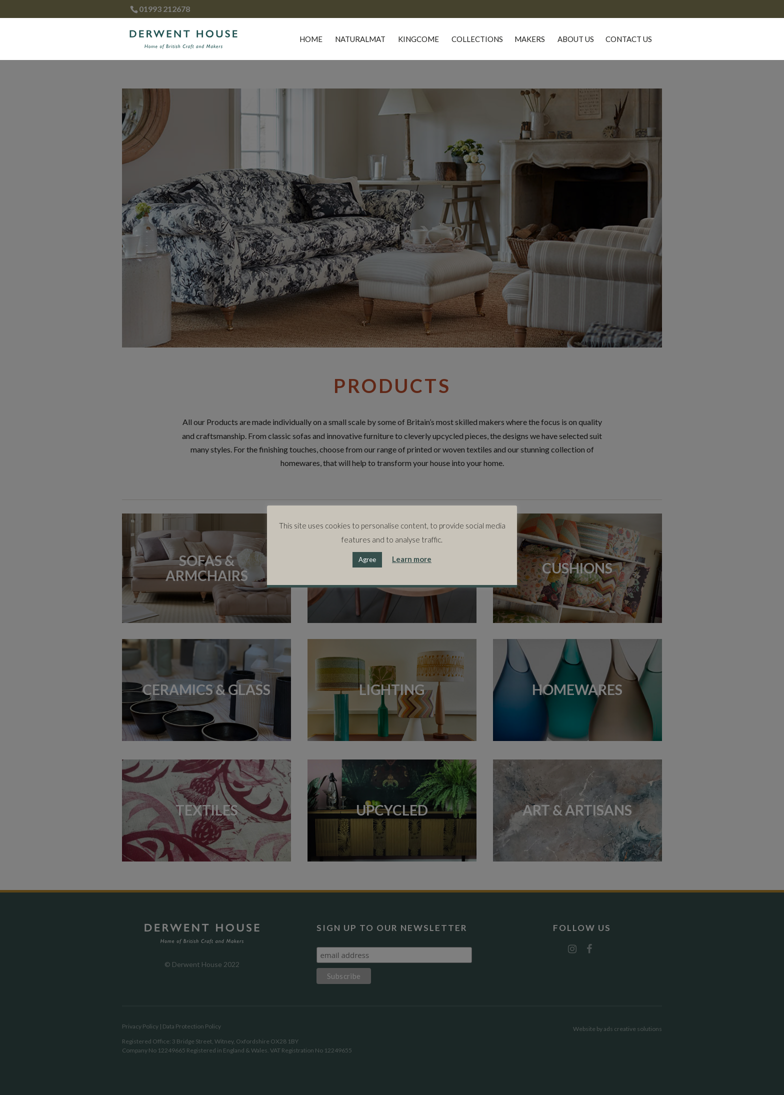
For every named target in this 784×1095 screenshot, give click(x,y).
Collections (477, 40)
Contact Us (629, 40)
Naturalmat (360, 40)
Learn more (412, 559)
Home (311, 40)
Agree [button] (367, 560)
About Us (576, 40)
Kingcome (418, 40)
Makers (529, 40)
